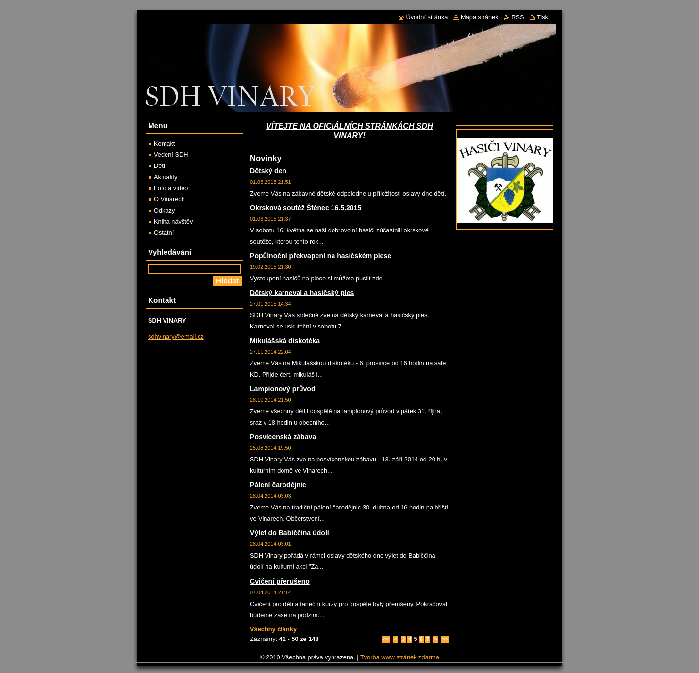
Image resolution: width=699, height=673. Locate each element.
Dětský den (268, 171)
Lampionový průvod (283, 389)
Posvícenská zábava (283, 437)
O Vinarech (169, 199)
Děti (159, 165)
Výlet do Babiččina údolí (289, 533)
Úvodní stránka (427, 17)
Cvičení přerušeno (280, 581)
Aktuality (165, 177)
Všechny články (273, 629)
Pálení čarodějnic (278, 485)
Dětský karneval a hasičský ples (302, 292)
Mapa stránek (480, 17)
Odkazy (164, 210)
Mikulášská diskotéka (285, 341)
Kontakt (164, 143)
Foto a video (171, 188)
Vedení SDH (171, 154)
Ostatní (164, 232)
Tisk (542, 17)
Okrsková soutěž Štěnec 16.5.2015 (305, 208)
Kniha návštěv (173, 221)
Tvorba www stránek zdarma (399, 657)
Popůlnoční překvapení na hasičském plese (320, 256)
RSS (517, 17)
